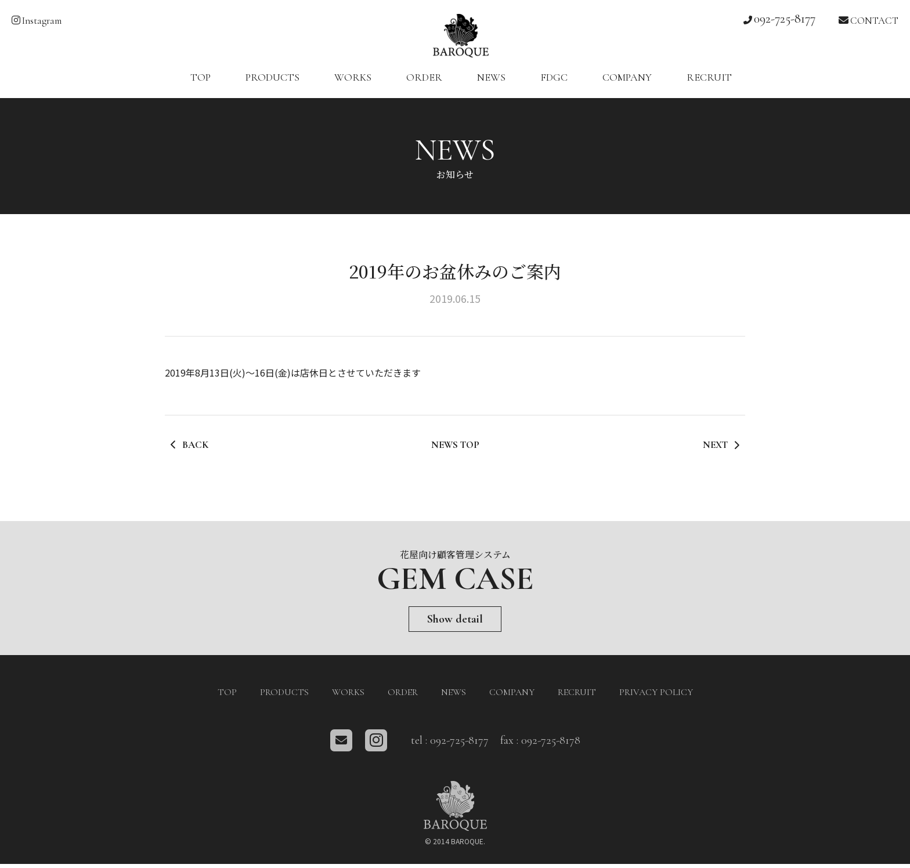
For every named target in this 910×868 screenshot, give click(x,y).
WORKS (352, 83)
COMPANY (627, 83)
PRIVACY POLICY (656, 696)
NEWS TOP (455, 451)
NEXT (719, 451)
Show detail (455, 624)
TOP (200, 83)
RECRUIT (709, 83)
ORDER (424, 83)
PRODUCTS (272, 83)
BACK (190, 451)
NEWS (491, 83)
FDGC (554, 83)
